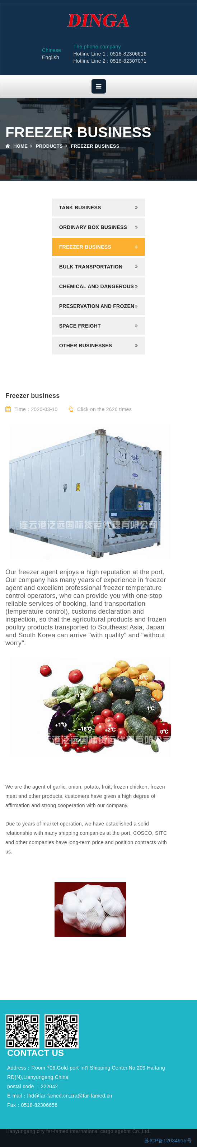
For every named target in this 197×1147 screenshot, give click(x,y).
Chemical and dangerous (96, 286)
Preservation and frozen (97, 306)
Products (49, 146)
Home (16, 146)
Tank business (80, 207)
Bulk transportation (91, 267)
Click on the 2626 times (100, 409)
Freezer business (85, 247)
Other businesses (85, 345)
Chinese (51, 50)
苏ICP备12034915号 (168, 1140)
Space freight (80, 326)
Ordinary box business (93, 227)
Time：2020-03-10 (31, 409)
